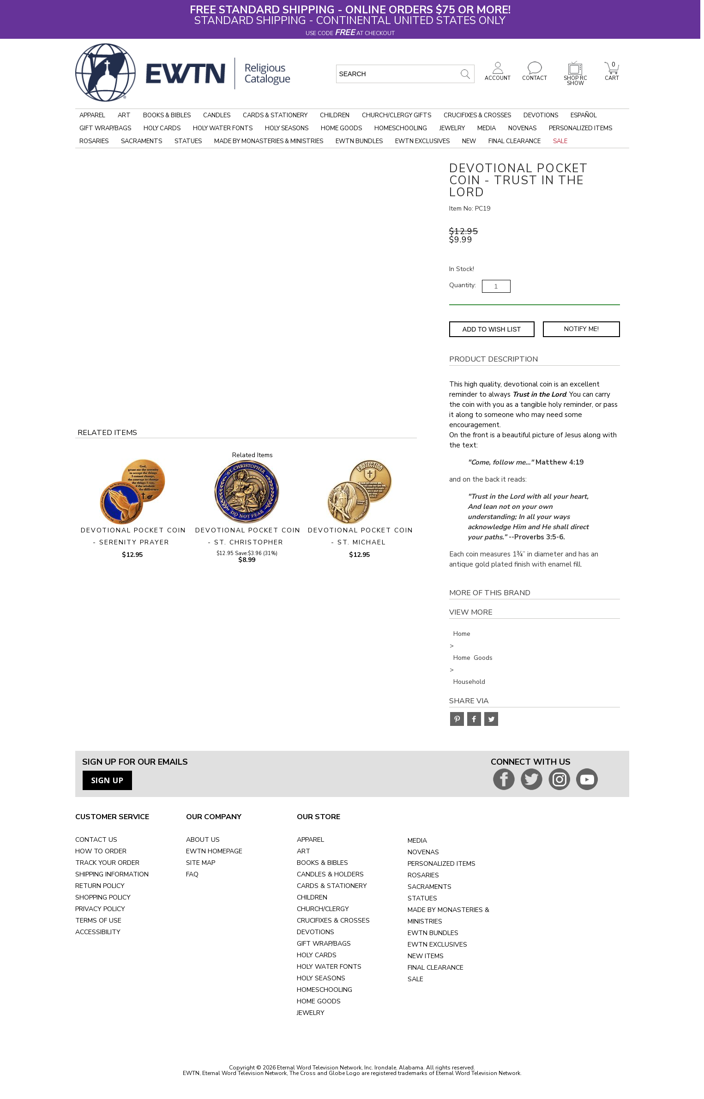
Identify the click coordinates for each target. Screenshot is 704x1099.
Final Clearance (514, 141)
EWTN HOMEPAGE (214, 851)
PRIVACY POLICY (100, 909)
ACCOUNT (497, 76)
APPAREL (310, 839)
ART (303, 851)
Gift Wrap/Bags (105, 128)
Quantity (462, 285)
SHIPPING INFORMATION (112, 874)
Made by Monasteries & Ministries (268, 141)
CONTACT (534, 76)
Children (334, 115)
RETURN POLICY (100, 886)
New (469, 141)
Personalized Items (580, 128)
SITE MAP (200, 862)
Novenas (522, 128)
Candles (216, 115)
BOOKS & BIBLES (322, 862)
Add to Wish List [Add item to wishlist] (492, 329)
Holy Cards (162, 128)
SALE (415, 979)
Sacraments (141, 141)
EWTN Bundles (359, 141)
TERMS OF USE (98, 920)
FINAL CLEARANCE (435, 967)
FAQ (192, 874)
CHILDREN (312, 897)
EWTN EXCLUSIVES (437, 944)
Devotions (540, 115)
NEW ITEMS (426, 956)
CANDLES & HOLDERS (330, 874)
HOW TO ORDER (100, 851)
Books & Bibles (167, 115)
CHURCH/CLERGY (323, 909)
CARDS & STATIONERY (332, 886)
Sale (560, 141)
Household (469, 681)
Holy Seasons (286, 128)
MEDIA (417, 840)
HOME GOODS (319, 1001)
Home (461, 633)
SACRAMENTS (429, 886)
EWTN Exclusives (422, 141)
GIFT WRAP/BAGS (324, 943)
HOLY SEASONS (321, 978)
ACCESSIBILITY (97, 932)
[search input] (405, 74)
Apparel (92, 115)
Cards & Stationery (275, 115)
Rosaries (93, 141)
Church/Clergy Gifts (396, 115)
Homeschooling (400, 128)
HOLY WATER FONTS (329, 966)
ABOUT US (203, 839)
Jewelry (452, 128)
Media (486, 128)
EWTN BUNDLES (433, 933)
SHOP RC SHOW (575, 78)
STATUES (422, 898)
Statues (188, 141)
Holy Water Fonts (223, 128)
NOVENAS (423, 852)
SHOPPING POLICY (103, 897)
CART (611, 76)
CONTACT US (96, 839)
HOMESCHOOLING (324, 989)
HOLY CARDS (317, 955)
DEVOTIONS (315, 932)
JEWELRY (311, 1012)
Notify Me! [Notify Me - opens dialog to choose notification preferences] (581, 329)
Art (124, 115)
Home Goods (341, 128)
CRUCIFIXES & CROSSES (333, 920)
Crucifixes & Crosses (477, 115)
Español (584, 115)
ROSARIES (423, 875)
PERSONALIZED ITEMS (441, 863)
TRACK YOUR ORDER (107, 862)
